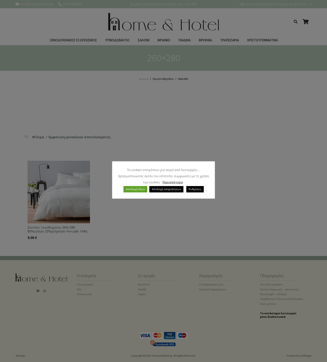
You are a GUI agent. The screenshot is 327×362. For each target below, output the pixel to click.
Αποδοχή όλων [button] (135, 189)
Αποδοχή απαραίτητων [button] (166, 189)
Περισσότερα (172, 182)
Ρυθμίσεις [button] (195, 189)
